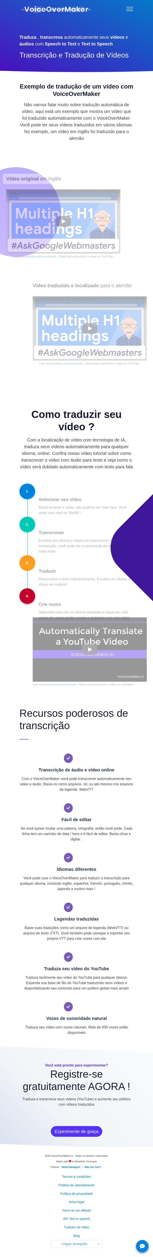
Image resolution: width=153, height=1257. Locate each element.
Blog (76, 1236)
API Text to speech (76, 1219)
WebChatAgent (71, 1167)
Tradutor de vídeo (76, 1227)
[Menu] (129, 9)
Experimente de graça (76, 1131)
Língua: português (74, 1244)
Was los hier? (93, 1167)
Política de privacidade (76, 1193)
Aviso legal (76, 1202)
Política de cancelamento (77, 1185)
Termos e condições (76, 1176)
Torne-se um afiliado (76, 1210)
